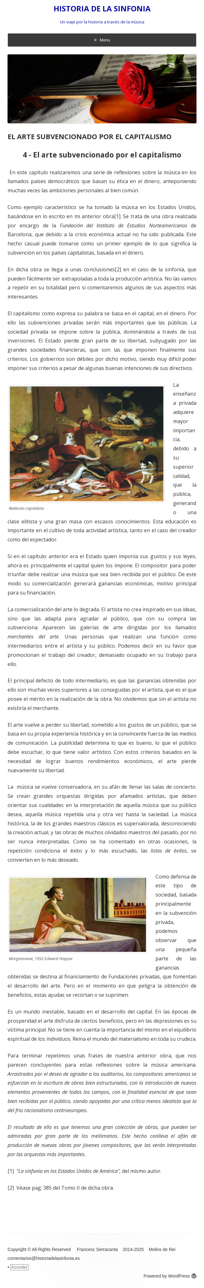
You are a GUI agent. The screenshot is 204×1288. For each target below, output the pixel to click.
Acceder (19, 1267)
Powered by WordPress (169, 1276)
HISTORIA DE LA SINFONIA (102, 9)
